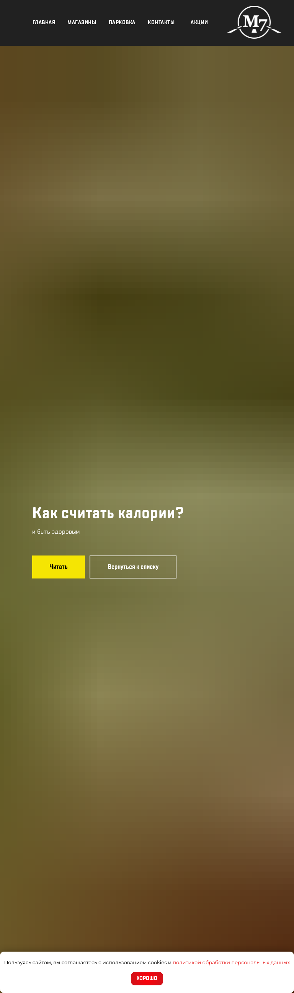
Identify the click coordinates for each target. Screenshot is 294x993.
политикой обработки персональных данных (231, 962)
